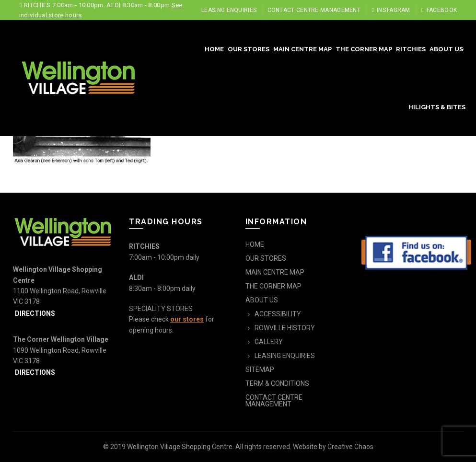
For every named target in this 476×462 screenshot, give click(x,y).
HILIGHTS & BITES (436, 107)
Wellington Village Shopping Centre (179, 446)
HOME (214, 49)
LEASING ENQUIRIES (228, 10)
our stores (187, 319)
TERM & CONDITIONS (277, 383)
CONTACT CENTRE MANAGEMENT (314, 10)
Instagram (390, 10)
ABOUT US (446, 49)
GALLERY (269, 342)
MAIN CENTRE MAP (302, 49)
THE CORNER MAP (364, 49)
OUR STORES (248, 49)
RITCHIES (411, 49)
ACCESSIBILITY (278, 314)
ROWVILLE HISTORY (285, 328)
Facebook (439, 10)
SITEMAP (259, 369)
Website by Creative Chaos (333, 446)
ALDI (136, 277)
